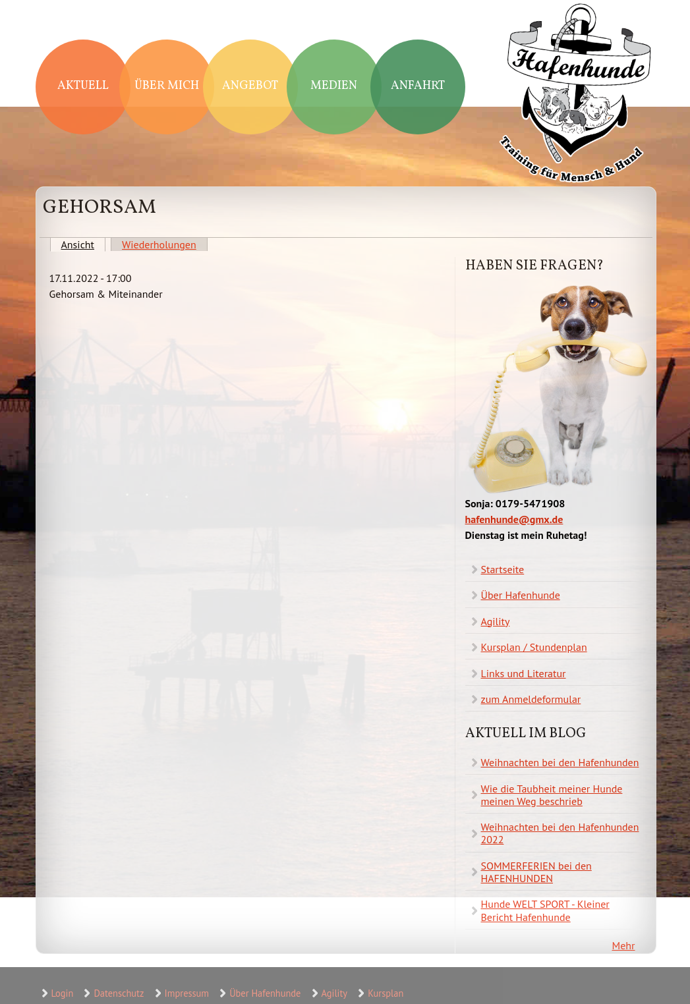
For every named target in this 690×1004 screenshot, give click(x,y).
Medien (333, 86)
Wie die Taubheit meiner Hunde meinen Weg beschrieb (552, 795)
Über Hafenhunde (520, 594)
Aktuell (83, 86)
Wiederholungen (159, 244)
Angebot (250, 86)
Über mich (166, 86)
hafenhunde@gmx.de (514, 519)
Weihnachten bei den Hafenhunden (560, 762)
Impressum (187, 993)
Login (62, 993)
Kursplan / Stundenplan (534, 647)
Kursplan (385, 993)
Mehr (623, 945)
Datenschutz (119, 993)
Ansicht (83, 244)
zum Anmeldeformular (531, 699)
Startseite (503, 569)
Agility (495, 621)
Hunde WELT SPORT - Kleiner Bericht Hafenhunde (545, 910)
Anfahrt (418, 86)
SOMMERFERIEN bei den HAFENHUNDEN (536, 872)
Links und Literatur (523, 673)
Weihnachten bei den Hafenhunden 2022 (560, 833)
